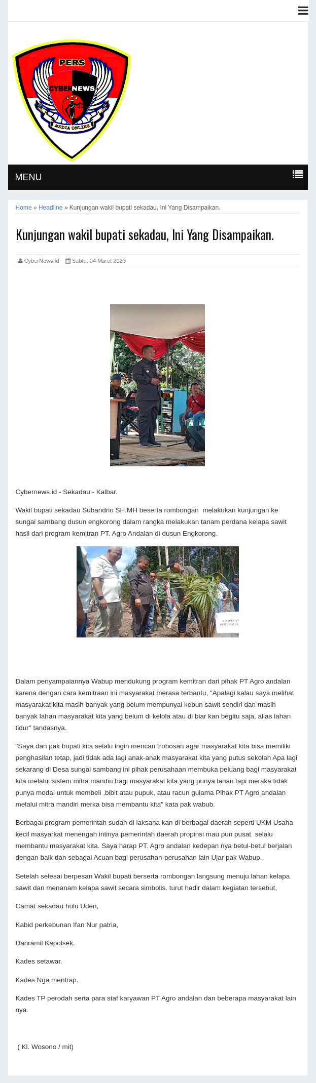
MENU (28, 177)
